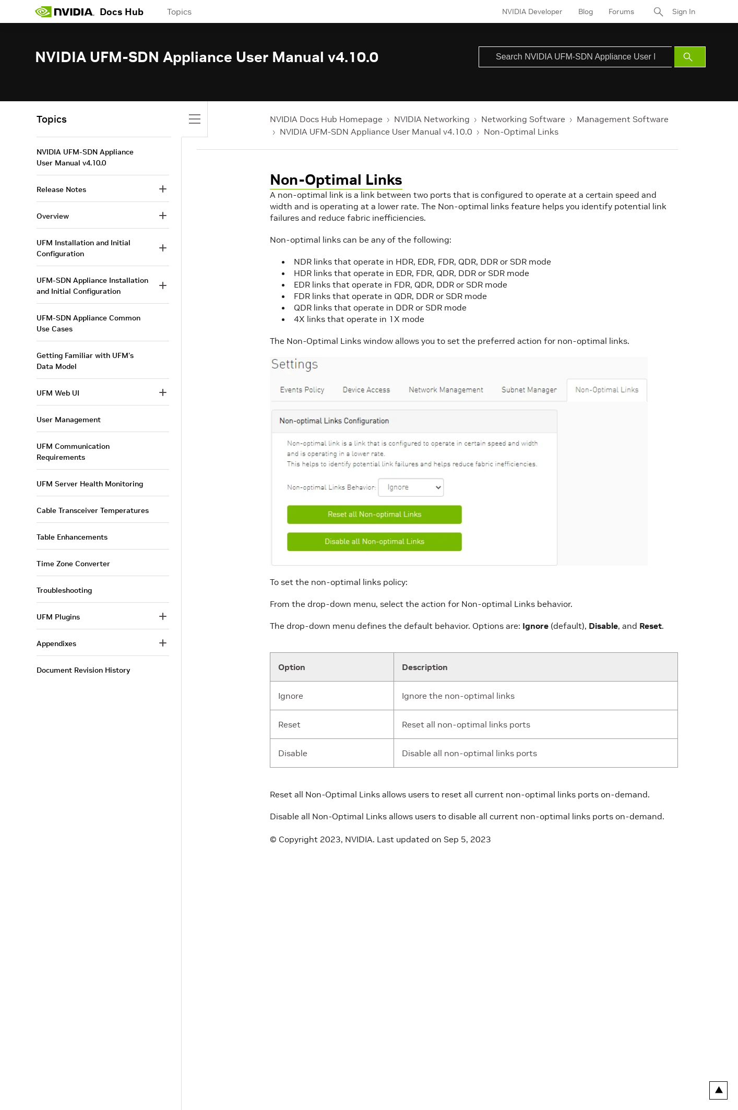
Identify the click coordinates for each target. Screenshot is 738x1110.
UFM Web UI (58, 393)
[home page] (64, 11)
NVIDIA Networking (432, 119)
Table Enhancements (72, 537)
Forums (621, 11)
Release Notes (61, 189)
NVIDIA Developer (532, 11)
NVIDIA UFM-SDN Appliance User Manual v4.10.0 (376, 131)
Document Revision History (83, 670)
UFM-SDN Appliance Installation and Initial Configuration (92, 286)
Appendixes (56, 643)
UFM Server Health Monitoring (90, 483)
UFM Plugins (58, 617)
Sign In (683, 11)
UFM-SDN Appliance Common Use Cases (88, 323)
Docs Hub (122, 12)
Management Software (623, 119)
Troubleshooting (64, 590)
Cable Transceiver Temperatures (93, 510)
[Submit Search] (690, 56)
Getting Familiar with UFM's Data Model (85, 361)
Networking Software (523, 119)
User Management (69, 419)
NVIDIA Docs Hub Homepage (326, 119)
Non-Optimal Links (521, 131)
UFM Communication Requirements (73, 451)
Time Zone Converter (73, 563)
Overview (53, 216)
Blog (585, 11)
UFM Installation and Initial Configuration (83, 248)
